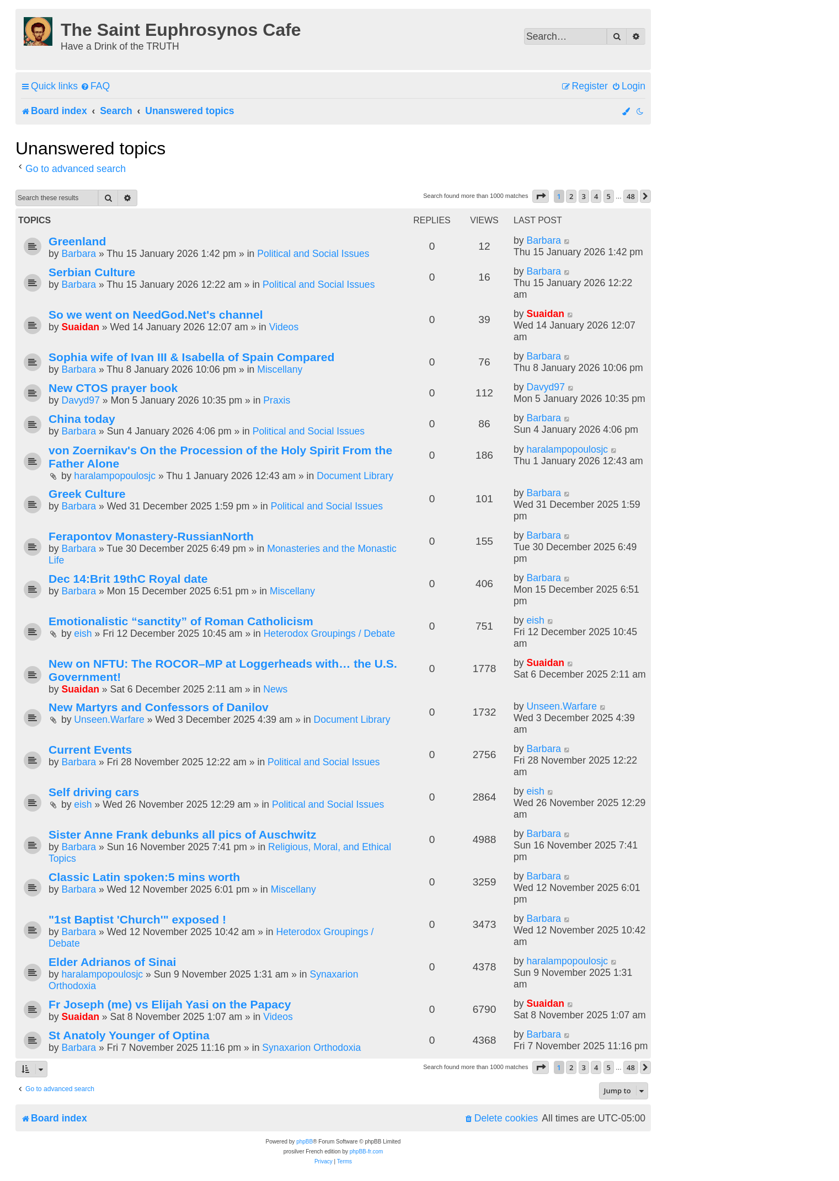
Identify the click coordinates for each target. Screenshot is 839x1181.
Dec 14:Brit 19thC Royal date (128, 578)
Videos (283, 326)
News (275, 689)
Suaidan (80, 326)
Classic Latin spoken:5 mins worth (144, 877)
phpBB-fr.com (366, 1151)
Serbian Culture (92, 272)
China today (82, 418)
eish (83, 633)
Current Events (90, 749)
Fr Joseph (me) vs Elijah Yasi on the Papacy (170, 1004)
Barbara (78, 253)
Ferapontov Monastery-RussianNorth (151, 536)
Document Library (355, 475)
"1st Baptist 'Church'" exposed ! (137, 919)
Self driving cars (94, 792)
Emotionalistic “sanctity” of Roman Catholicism (181, 621)
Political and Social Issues (313, 253)
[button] (540, 196)
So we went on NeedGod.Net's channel (156, 314)
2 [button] (571, 196)
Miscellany (279, 369)
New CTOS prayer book (113, 388)
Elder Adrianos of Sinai (112, 961)
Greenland (77, 241)
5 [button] (609, 196)
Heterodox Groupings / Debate (330, 633)
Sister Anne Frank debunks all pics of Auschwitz (182, 834)
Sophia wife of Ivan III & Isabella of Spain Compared (191, 357)
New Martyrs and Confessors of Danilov (159, 707)
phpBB (304, 1142)
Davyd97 (80, 400)
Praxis (276, 400)
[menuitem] (95, 86)
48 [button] (631, 196)
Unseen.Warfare (109, 719)
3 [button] (584, 196)
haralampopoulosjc (115, 475)
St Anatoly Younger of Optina (129, 1035)
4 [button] (596, 196)
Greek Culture (87, 493)
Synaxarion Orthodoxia (311, 1047)
